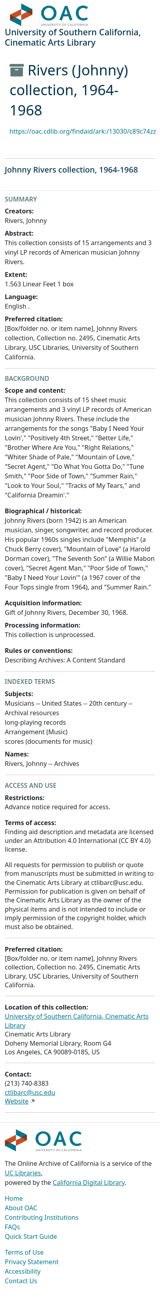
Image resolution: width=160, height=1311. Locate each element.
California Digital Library (89, 1182)
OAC (49, 15)
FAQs (12, 1227)
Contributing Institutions (41, 1217)
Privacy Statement (32, 1261)
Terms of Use (24, 1252)
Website (17, 1101)
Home (14, 1198)
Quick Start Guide (31, 1236)
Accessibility (22, 1271)
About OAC (21, 1208)
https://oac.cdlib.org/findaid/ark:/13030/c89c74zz (83, 131)
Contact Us (21, 1280)
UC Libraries (23, 1173)
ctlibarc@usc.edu (30, 1092)
